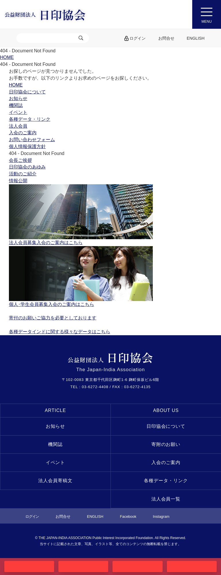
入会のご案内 (166, 462)
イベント (55, 462)
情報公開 (18, 180)
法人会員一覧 (166, 499)
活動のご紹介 (23, 173)
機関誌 (55, 444)
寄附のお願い (166, 444)
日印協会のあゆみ (27, 166)
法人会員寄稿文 (55, 480)
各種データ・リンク (166, 480)
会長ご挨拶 (20, 160)
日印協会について (166, 426)
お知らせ (55, 426)
